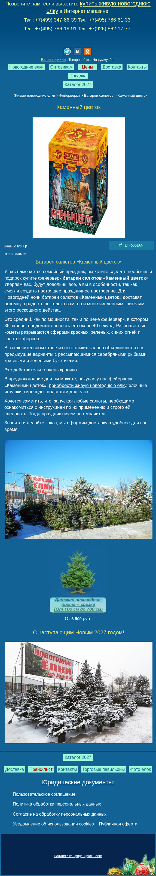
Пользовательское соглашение (44, 794)
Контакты (137, 67)
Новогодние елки (26, 67)
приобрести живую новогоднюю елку (87, 385)
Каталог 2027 (78, 84)
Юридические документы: (78, 782)
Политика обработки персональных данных (57, 804)
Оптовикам (61, 67)
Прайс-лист (41, 769)
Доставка (111, 67)
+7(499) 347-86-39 (56, 20)
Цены (87, 67)
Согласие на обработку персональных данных (59, 814)
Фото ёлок (140, 769)
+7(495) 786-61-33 (109, 20)
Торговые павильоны (103, 769)
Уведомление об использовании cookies (53, 824)
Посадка (78, 75)
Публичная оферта (118, 824)
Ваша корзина (53, 59)
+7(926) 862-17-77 (109, 28)
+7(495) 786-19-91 (56, 28)
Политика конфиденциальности (78, 856)
